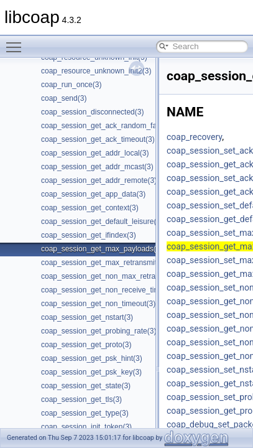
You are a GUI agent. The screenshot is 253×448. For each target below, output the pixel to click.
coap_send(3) (63, 98)
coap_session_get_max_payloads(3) (101, 249)
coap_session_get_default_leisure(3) (102, 221)
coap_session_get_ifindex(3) (88, 235)
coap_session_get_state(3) (86, 385)
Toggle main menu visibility (16, 41)
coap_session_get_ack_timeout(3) (98, 139)
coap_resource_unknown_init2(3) (96, 71)
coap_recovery (194, 137)
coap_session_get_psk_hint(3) (91, 358)
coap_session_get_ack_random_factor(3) (109, 125)
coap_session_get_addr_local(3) (95, 153)
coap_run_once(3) (71, 84)
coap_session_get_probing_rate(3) (98, 331)
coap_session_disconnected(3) (92, 112)
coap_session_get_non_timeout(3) (98, 303)
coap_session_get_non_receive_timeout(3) (112, 290)
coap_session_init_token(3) (86, 426)
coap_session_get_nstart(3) (87, 317)
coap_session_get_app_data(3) (93, 194)
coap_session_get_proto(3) (86, 344)
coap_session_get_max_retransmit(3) (103, 262)
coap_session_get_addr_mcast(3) (97, 166)
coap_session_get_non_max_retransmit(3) (111, 276)
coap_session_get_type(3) (85, 413)
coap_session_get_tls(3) (81, 399)
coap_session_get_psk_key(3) (91, 372)
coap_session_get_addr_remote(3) (99, 180)
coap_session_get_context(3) (90, 207)
